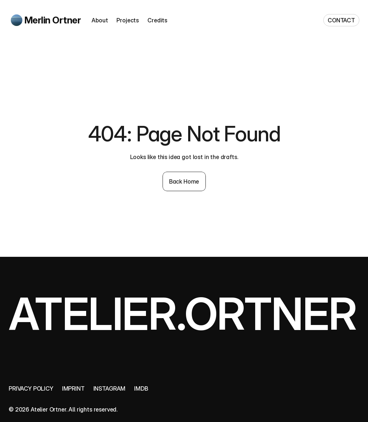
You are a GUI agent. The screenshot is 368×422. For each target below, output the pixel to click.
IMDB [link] (141, 388)
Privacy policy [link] (31, 388)
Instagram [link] (109, 388)
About (100, 20)
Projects (127, 20)
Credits (157, 20)
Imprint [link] (73, 388)
